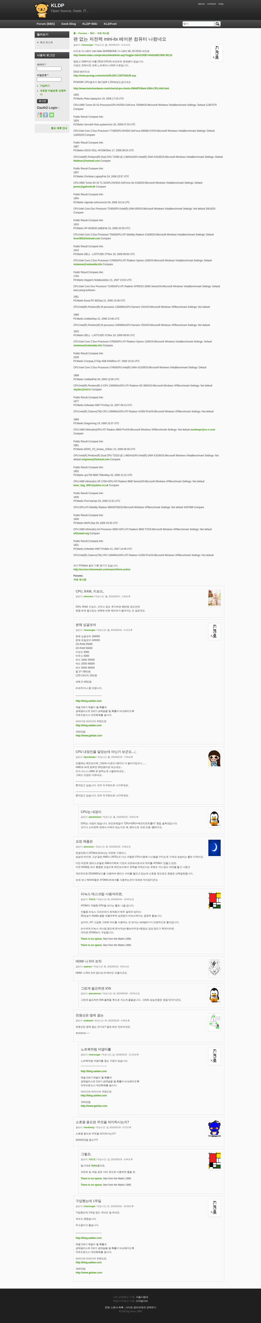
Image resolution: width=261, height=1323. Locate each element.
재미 (92, 33)
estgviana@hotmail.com (95, 459)
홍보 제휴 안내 (59, 128)
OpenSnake (90, 757)
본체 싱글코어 (86, 625)
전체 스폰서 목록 (114, 1307)
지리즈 (92, 899)
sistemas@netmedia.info (87, 264)
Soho (94, 1165)
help (220, 3)
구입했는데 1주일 (88, 1201)
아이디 (41, 64)
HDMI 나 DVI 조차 (89, 961)
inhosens (88, 596)
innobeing (89, 1127)
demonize (89, 846)
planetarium (95, 817)
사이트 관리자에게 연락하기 (140, 1307)
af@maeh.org (81, 533)
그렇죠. (86, 1154)
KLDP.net (110, 23)
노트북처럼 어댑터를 (96, 1049)
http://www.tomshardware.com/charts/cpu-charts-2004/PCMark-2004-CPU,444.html (121, 88)
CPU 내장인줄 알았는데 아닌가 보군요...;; (106, 752)
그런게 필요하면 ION (96, 988)
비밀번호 (42, 75)
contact (211, 3)
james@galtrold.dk (84, 186)
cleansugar (87, 45)
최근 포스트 (46, 42)
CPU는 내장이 (91, 812)
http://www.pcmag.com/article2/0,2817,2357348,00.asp (104, 75)
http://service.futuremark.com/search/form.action (101, 569)
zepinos (88, 966)
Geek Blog (68, 23)
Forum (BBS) (46, 23)
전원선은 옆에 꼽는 (90, 1015)
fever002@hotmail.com (86, 238)
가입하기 (45, 85)
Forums (83, 33)
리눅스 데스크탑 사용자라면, (102, 894)
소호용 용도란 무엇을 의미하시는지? (102, 1122)
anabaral (88, 1020)
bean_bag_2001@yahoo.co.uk (90, 485)
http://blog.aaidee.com (89, 701)
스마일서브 (142, 1301)
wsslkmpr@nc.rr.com (202, 429)
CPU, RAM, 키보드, (90, 591)
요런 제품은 (84, 841)
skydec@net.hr (82, 389)
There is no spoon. (92, 938)
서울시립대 (142, 1297)
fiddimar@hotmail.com (86, 160)
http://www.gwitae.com (89, 735)
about (201, 3)
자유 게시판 (103, 33)
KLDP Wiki (90, 23)
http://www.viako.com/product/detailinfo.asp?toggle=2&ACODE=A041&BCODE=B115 (122, 55)
